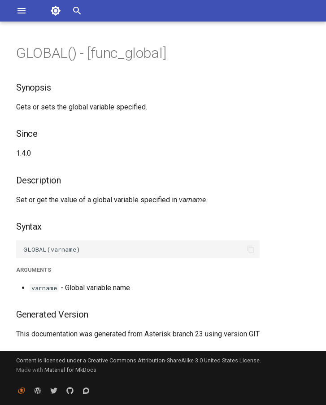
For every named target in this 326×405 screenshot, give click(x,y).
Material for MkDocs (70, 369)
